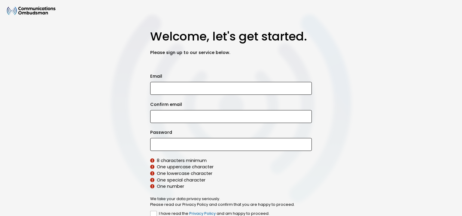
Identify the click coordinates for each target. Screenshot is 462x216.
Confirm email (166, 104)
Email (156, 76)
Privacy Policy (202, 213)
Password (161, 132)
